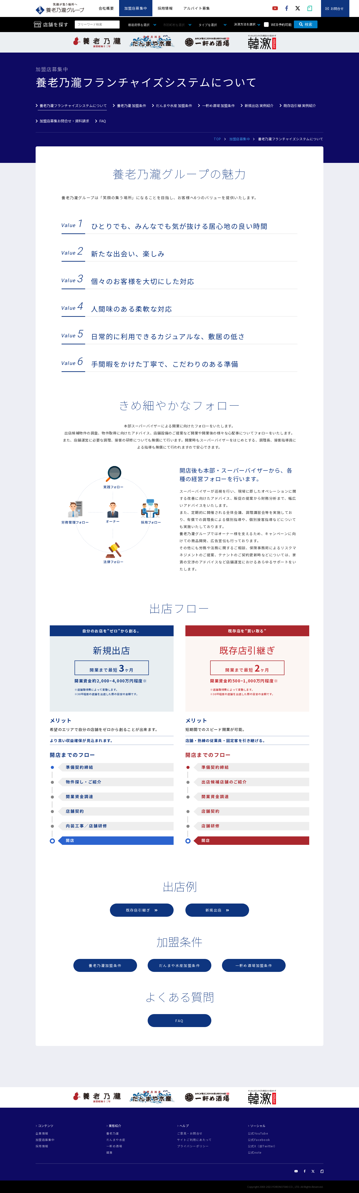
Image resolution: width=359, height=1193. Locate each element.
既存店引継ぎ (142, 910)
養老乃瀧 (112, 1133)
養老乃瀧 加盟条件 (131, 105)
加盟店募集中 (135, 8)
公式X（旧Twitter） (262, 1146)
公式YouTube (258, 1133)
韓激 (109, 1152)
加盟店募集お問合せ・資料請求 (64, 120)
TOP (217, 138)
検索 (305, 24)
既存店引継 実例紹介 (300, 105)
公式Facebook (259, 1139)
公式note (255, 1152)
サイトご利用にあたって (194, 1139)
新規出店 (217, 910)
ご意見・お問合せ (190, 1133)
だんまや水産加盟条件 (179, 965)
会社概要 (106, 8)
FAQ (102, 120)
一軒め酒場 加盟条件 (218, 105)
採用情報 (165, 8)
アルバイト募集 (196, 8)
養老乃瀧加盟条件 (105, 965)
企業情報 (42, 1133)
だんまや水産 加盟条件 (174, 105)
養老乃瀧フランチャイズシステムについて (73, 105)
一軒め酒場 (114, 1146)
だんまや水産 (115, 1139)
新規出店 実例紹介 (259, 105)
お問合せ (337, 8)
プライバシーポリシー (193, 1146)
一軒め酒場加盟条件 (253, 965)
